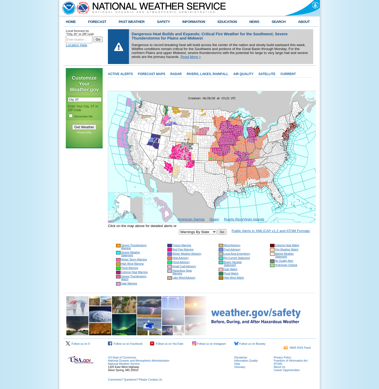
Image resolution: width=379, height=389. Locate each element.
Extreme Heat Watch (287, 245)
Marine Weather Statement (284, 255)
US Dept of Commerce (122, 357)
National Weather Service (124, 363)
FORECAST (97, 22)
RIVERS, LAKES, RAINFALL (207, 74)
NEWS (254, 22)
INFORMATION (193, 22)
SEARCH (279, 22)
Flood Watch (231, 273)
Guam (214, 219)
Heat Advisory (180, 258)
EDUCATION (227, 22)
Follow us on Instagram (209, 343)
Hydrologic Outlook (286, 265)
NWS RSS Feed (297, 347)
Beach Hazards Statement (233, 264)
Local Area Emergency (237, 253)
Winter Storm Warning (134, 259)
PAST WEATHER (131, 22)
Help (237, 363)
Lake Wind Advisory (184, 277)
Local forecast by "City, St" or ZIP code (80, 32)
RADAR (176, 74)
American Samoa (191, 219)
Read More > (191, 57)
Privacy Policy (84, 132)
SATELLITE (266, 74)
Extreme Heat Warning (134, 272)
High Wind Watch (234, 277)
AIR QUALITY (243, 74)
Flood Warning (129, 268)
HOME (71, 22)
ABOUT (304, 22)
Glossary (239, 366)
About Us (279, 366)
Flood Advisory (181, 262)
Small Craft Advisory (184, 266)
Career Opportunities (287, 370)
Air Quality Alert (284, 260)
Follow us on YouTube (166, 343)
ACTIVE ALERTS (120, 74)
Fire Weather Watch (286, 249)
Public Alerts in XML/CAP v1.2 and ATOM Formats (271, 231)
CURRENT (288, 74)
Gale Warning (129, 283)
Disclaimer (240, 357)
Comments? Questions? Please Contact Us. (135, 379)
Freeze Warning (181, 245)
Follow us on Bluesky (250, 343)
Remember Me (83, 116)
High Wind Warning (132, 263)
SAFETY (163, 22)
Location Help (76, 45)
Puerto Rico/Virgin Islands (244, 219)
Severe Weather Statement (130, 254)
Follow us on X (78, 343)
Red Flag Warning (182, 249)
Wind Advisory (232, 245)
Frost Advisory (232, 249)
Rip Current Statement (237, 258)
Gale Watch (230, 269)
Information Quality (246, 360)
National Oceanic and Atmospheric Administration (138, 360)
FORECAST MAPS (151, 74)
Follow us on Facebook (125, 343)
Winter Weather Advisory (186, 253)
